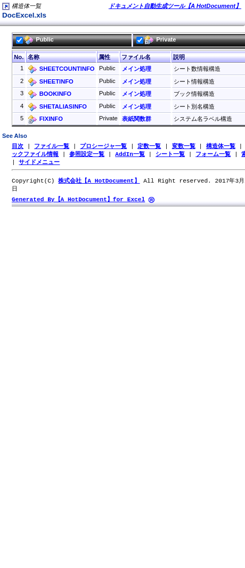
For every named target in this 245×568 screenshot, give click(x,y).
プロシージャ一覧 (103, 146)
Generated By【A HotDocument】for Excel (78, 202)
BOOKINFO (55, 93)
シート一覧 (170, 155)
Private (156, 39)
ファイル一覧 (51, 146)
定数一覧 (149, 146)
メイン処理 (136, 68)
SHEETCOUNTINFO (67, 68)
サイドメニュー (39, 163)
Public (35, 39)
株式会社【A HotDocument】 (99, 182)
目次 (17, 146)
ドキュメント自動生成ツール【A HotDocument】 (175, 6)
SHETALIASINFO (63, 106)
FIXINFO (51, 119)
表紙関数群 (136, 119)
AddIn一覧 (130, 155)
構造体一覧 (220, 146)
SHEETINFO (56, 81)
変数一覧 (183, 146)
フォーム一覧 (213, 155)
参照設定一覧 (86, 155)
